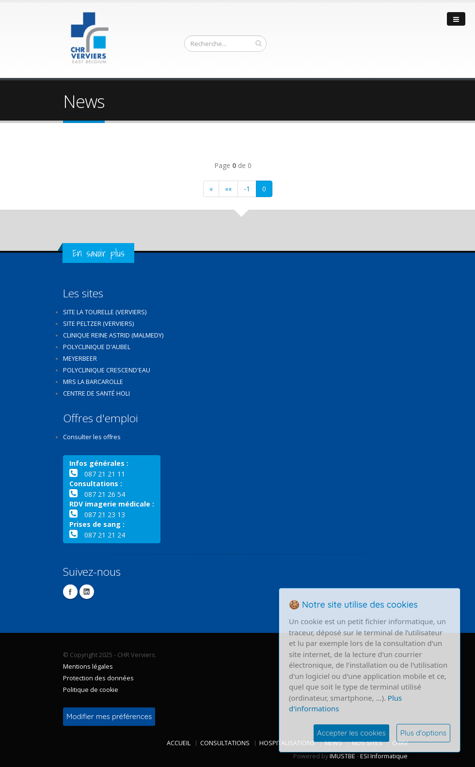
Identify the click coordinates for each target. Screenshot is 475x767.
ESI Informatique (384, 756)
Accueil (178, 743)
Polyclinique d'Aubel (96, 347)
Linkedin (86, 591)
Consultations (225, 743)
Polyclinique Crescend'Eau (106, 370)
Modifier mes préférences (109, 716)
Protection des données (98, 678)
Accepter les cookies (351, 732)
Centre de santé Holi (96, 393)
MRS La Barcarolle (93, 382)
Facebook (70, 591)
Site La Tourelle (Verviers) (104, 312)
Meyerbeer (80, 358)
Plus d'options (423, 732)
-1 (247, 188)
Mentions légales (88, 666)
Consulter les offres (92, 437)
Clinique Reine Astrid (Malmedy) (113, 335)
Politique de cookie (90, 690)
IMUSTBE (342, 756)
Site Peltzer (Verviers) (98, 324)
